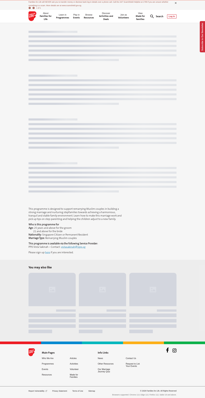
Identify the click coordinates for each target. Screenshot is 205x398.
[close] (176, 3)
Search (156, 16)
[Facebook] (167, 350)
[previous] (30, 8)
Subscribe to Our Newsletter (202, 37)
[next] (34, 8)
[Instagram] (174, 350)
